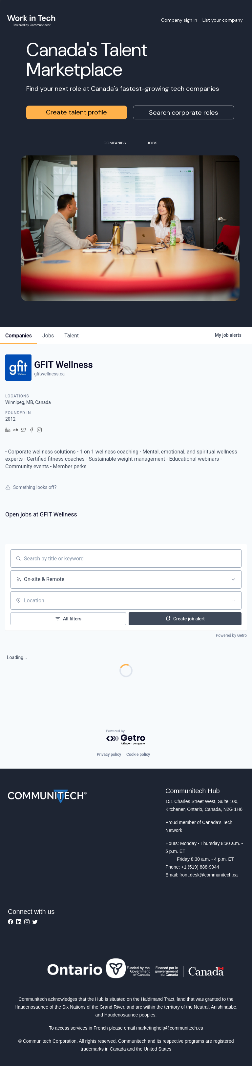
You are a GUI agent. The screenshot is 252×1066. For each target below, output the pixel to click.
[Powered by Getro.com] (126, 738)
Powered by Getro (231, 635)
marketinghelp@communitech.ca (169, 1028)
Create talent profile (76, 112)
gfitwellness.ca (49, 373)
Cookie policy (138, 754)
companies (18, 335)
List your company (222, 20)
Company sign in (179, 20)
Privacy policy (109, 754)
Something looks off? (30, 487)
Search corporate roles (183, 112)
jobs (48, 335)
